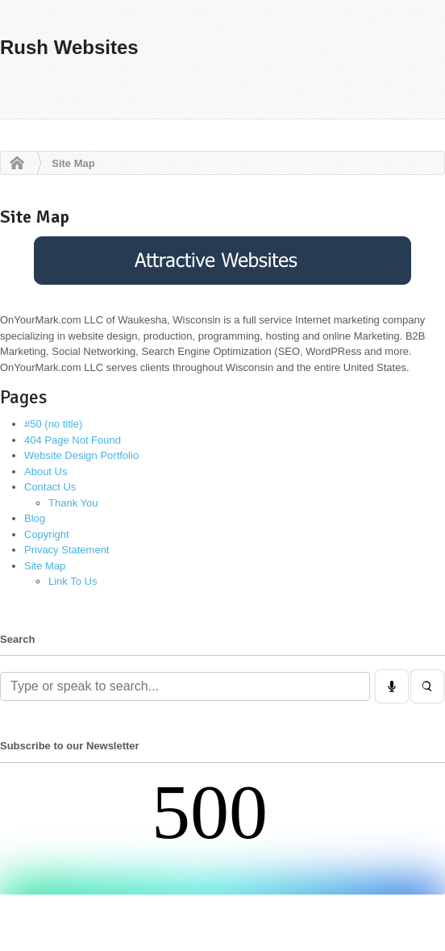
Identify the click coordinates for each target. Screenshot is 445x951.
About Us (45, 471)
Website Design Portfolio (81, 455)
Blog (34, 518)
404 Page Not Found (72, 440)
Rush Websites (69, 47)
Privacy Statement (67, 550)
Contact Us (50, 487)
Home (13, 164)
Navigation (411, 42)
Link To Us (72, 581)
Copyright (46, 534)
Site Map (44, 566)
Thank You (73, 503)
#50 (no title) (53, 424)
